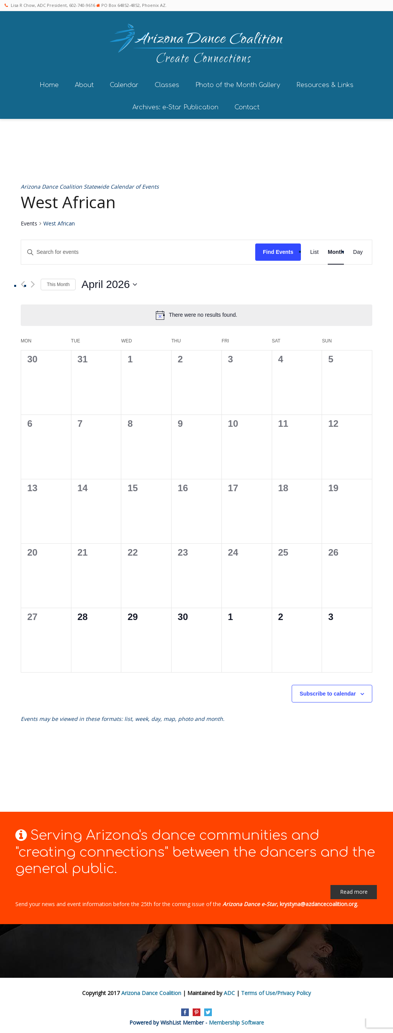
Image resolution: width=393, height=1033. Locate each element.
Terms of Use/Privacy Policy (276, 991)
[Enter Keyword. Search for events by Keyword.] (138, 251)
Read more (354, 890)
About (84, 83)
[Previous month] (23, 282)
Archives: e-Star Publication (175, 105)
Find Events (278, 250)
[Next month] (33, 282)
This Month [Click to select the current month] (58, 282)
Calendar (124, 83)
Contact (246, 105)
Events (29, 221)
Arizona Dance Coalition (151, 991)
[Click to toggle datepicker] (109, 283)
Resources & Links (324, 83)
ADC (229, 991)
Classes (167, 83)
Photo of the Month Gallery (237, 83)
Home (49, 83)
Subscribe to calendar (328, 692)
